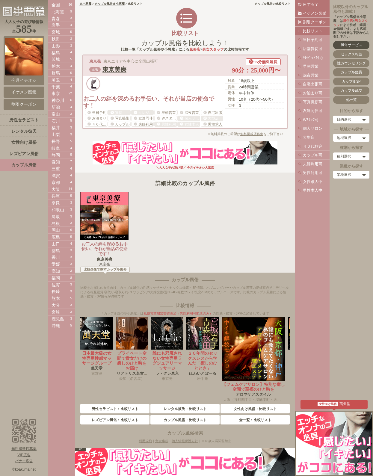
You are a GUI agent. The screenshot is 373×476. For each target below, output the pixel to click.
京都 (56, 182)
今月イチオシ (24, 60)
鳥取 (56, 216)
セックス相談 (351, 54)
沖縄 (56, 325)
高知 (56, 271)
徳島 (56, 250)
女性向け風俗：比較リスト (255, 409)
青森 (56, 18)
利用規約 (145, 441)
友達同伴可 (312, 110)
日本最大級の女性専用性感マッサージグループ (96, 358)
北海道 (58, 11)
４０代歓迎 (312, 146)
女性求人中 (312, 181)
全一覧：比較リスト (255, 420)
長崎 (56, 291)
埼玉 (56, 80)
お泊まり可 (312, 93)
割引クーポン (314, 22)
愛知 (56, 161)
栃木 (56, 66)
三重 (56, 168)
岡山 (56, 230)
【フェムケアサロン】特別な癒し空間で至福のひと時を (253, 387)
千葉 (56, 86)
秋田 (56, 39)
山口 (56, 243)
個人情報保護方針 (185, 441)
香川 (56, 257)
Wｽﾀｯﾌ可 (311, 119)
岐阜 (56, 148)
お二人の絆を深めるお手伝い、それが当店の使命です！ (104, 248)
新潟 (56, 107)
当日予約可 (312, 39)
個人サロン (312, 128)
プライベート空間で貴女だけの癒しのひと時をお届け (132, 361)
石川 (56, 121)
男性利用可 (312, 172)
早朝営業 (310, 66)
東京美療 (114, 69)
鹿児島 (58, 319)
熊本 (56, 298)
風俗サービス (351, 45)
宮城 (56, 32)
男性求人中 (312, 190)
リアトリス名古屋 (132, 373)
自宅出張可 (312, 84)
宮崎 (56, 312)
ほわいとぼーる (202, 373)
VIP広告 (23, 455)
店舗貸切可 (312, 48)
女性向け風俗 (24, 142)
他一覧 (351, 100)
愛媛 (56, 264)
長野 (56, 141)
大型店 (309, 137)
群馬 (56, 73)
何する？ (310, 4)
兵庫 (56, 196)
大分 (56, 305)
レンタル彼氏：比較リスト (185, 409)
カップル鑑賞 (351, 72)
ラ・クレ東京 (167, 373)
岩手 (56, 25)
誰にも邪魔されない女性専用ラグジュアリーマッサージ (167, 361)
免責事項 (161, 441)
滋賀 (56, 175)
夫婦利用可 (312, 164)
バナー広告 (24, 461)
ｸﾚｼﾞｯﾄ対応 (313, 57)
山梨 (56, 134)
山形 (56, 45)
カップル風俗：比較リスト (185, 420)
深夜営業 (310, 75)
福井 (56, 127)
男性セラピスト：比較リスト (115, 409)
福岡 (56, 278)
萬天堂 (96, 368)
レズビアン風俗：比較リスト (115, 420)
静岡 (56, 155)
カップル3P (351, 81)
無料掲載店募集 (251, 134)
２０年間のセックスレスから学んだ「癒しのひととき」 (202, 361)
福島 (56, 52)
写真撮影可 (312, 102)
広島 (56, 237)
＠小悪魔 (85, 3)
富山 (56, 114)
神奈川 (58, 100)
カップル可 (312, 155)
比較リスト (312, 31)
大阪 (56, 189)
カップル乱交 (351, 90)
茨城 (56, 59)
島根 (56, 223)
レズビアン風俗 (24, 153)
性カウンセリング (351, 63)
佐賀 (56, 284)
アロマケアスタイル (253, 394)
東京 (56, 93)
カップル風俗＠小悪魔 (110, 3)
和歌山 (58, 209)
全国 (56, 4)
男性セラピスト (24, 119)
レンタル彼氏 (24, 131)
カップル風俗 (24, 164)
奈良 (56, 202)
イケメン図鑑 (314, 13)
